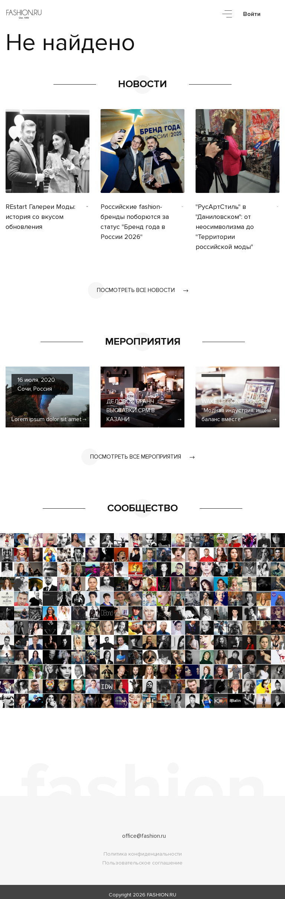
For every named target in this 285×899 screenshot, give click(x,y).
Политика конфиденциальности (143, 848)
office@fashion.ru (144, 830)
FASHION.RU (161, 889)
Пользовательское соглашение (142, 857)
